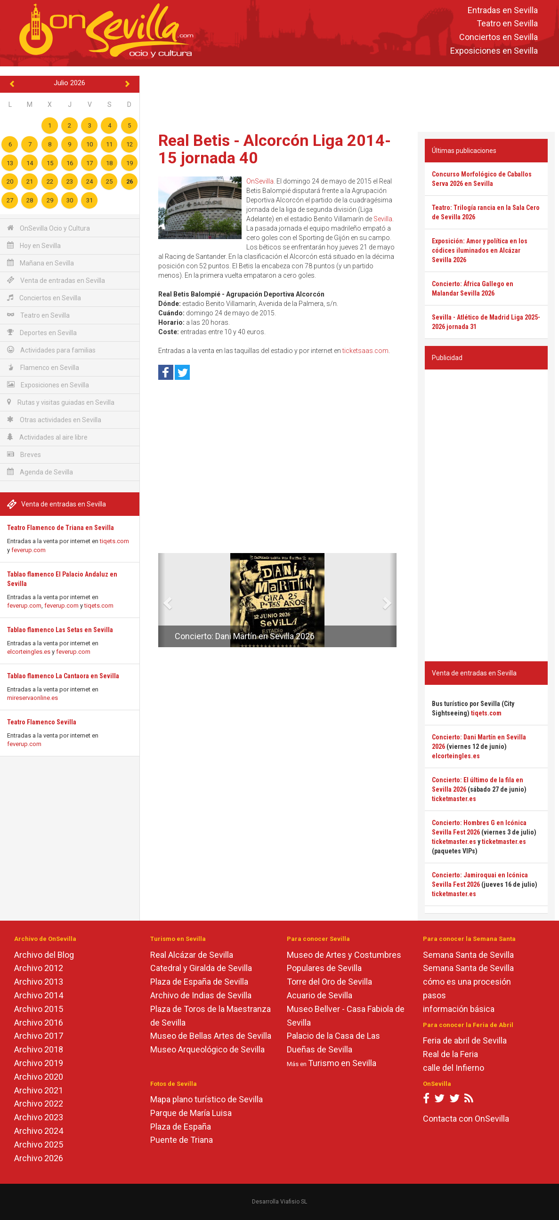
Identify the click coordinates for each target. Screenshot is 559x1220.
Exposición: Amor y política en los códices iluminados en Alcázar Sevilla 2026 (479, 250)
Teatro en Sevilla (507, 24)
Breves (24, 454)
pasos (434, 995)
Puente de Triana (181, 1140)
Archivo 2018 (38, 1049)
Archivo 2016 (38, 1022)
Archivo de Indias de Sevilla (200, 995)
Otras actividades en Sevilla (54, 420)
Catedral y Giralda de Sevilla (201, 968)
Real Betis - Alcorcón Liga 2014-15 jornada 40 (274, 149)
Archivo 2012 (38, 968)
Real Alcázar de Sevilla (191, 955)
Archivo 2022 (38, 1103)
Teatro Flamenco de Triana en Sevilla (60, 527)
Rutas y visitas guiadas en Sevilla (60, 402)
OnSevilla (260, 181)
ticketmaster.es (454, 799)
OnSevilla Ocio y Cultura (48, 228)
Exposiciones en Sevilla (494, 51)
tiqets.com (114, 541)
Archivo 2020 (38, 1077)
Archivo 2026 (38, 1158)
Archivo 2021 (38, 1090)
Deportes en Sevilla (42, 333)
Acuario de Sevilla (319, 995)
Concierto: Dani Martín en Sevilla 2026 (245, 636)
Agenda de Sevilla (40, 472)
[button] (161, 600)
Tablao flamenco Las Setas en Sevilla (60, 630)
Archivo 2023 (38, 1117)
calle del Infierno (453, 1068)
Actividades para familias (51, 350)
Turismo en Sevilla (342, 1063)
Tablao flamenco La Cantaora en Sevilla (63, 676)
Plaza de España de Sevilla (199, 982)
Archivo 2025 (38, 1144)
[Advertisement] (349, 97)
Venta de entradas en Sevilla (56, 280)
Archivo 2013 (38, 982)
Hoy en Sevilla (34, 245)
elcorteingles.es (28, 651)
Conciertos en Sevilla (498, 37)
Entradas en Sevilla (503, 10)
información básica (458, 1009)
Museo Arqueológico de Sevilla (207, 1049)
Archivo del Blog (44, 955)
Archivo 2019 (38, 1063)
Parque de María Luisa (191, 1113)
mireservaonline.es (32, 697)
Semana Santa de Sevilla (468, 955)
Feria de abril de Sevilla (465, 1040)
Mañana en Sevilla (40, 263)
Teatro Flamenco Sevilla (41, 722)
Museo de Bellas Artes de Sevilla (210, 1036)
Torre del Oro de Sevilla (329, 982)
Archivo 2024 (38, 1131)
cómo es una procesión (467, 982)
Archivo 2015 (38, 1009)
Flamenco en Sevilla (43, 367)
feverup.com (28, 550)
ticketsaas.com (365, 350)
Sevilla (382, 219)
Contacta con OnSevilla (466, 1119)
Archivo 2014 (38, 995)
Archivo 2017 (38, 1036)
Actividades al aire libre (47, 437)
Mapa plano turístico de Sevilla (206, 1099)
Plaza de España (180, 1127)
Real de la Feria (450, 1054)
